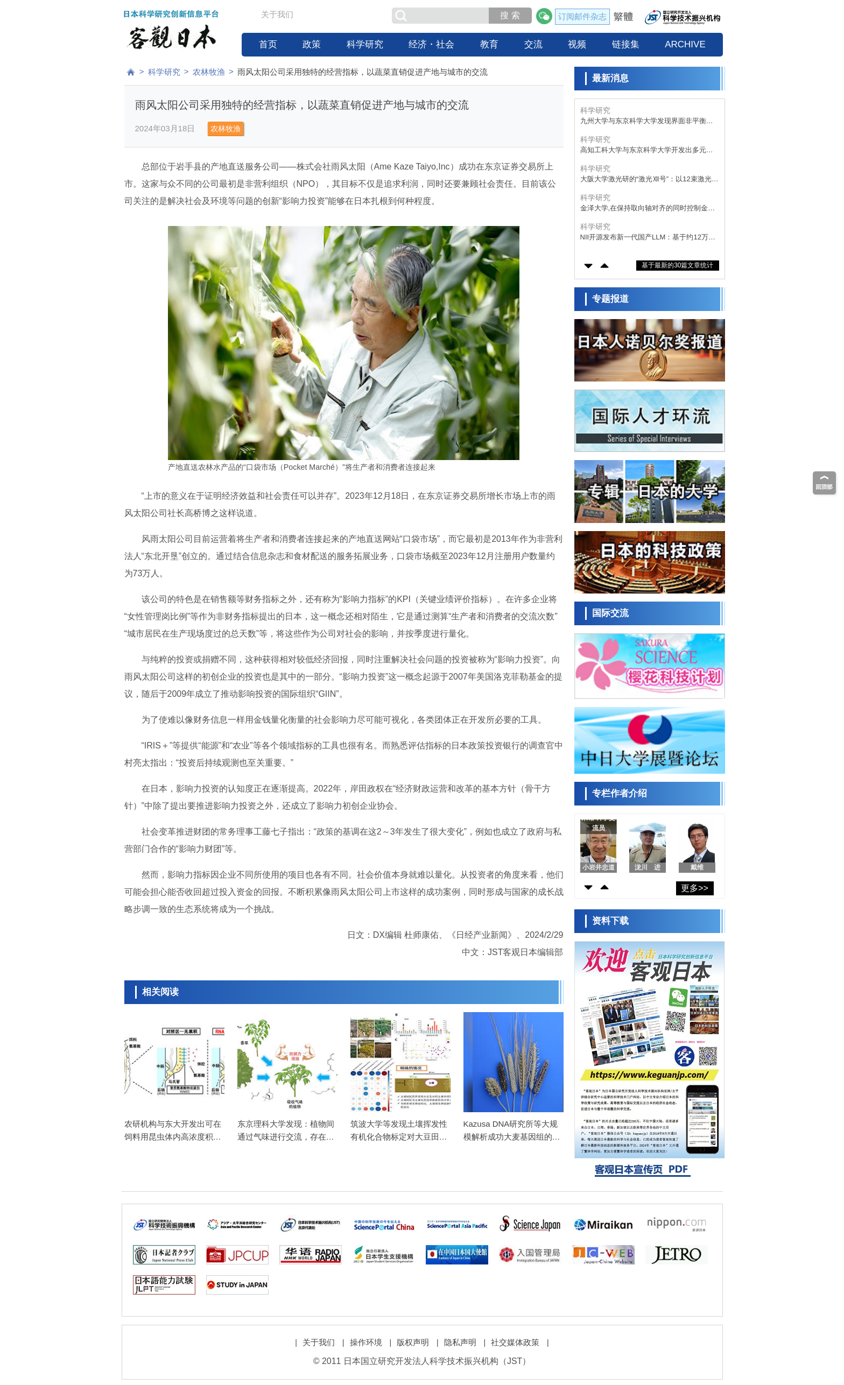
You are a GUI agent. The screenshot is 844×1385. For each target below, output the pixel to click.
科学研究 (365, 44)
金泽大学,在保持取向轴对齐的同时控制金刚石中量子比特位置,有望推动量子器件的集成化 (647, 208)
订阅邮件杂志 (582, 16)
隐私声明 (460, 1342)
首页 (268, 44)
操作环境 (366, 1342)
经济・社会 (431, 44)
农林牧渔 (209, 71)
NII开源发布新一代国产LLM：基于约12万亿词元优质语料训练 (647, 237)
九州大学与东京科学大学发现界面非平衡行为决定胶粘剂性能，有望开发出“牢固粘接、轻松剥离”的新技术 (647, 121)
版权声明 (413, 1342)
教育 (489, 44)
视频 (577, 44)
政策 (312, 44)
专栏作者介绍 (619, 793)
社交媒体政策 (515, 1342)
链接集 (625, 44)
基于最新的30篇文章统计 (677, 265)
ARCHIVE (685, 44)
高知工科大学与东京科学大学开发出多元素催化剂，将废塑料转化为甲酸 (646, 150)
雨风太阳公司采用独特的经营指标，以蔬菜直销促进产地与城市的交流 (362, 71)
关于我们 (277, 14)
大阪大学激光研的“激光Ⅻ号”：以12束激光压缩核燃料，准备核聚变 (649, 179)
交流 (533, 44)
